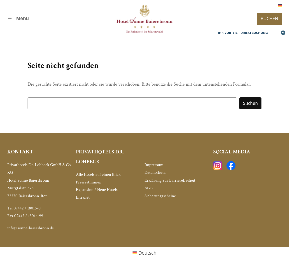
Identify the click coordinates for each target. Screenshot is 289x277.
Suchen (250, 103)
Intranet (83, 197)
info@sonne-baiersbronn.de (30, 228)
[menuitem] (280, 5)
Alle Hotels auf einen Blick (98, 174)
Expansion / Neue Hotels (97, 189)
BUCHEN (269, 18)
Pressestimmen (88, 182)
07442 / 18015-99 (28, 216)
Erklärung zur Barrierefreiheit (169, 180)
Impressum (153, 165)
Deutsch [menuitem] (147, 252)
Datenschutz (154, 172)
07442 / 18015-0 (27, 208)
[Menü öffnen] (18, 18)
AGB (148, 188)
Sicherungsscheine (160, 196)
